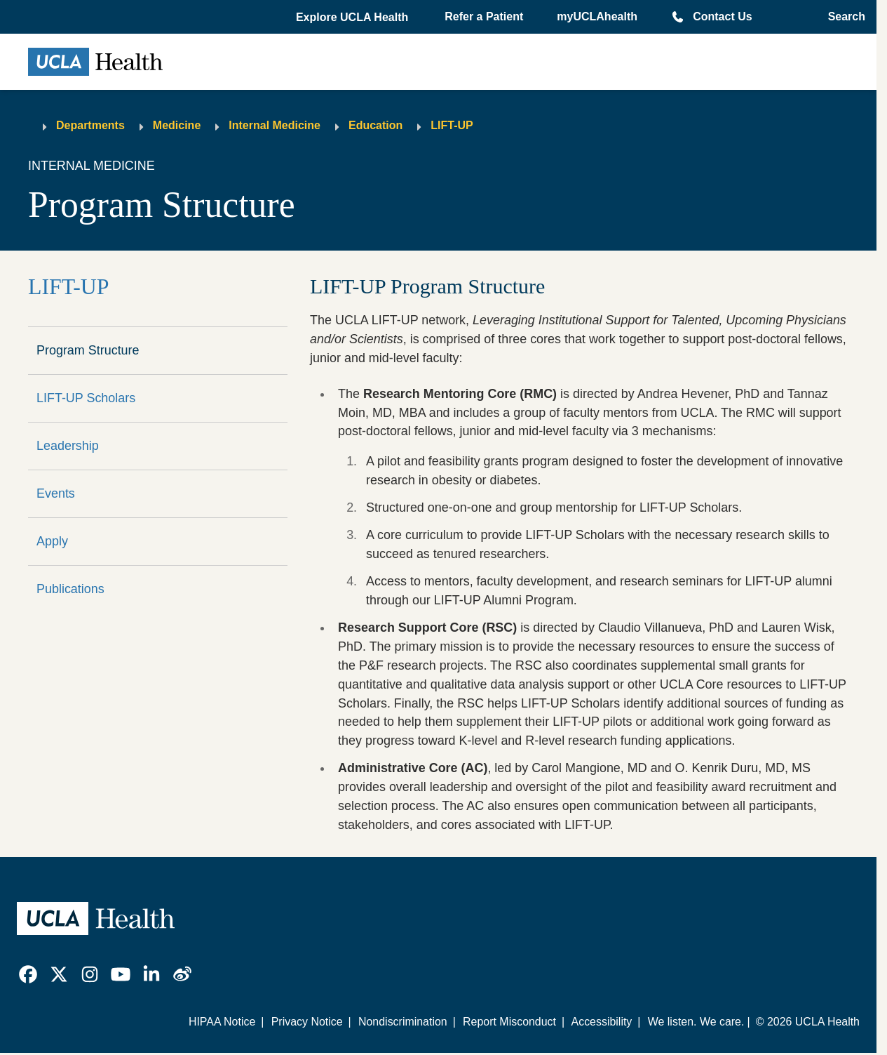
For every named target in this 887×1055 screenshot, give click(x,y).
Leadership (67, 446)
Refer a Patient (484, 16)
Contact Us (722, 16)
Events (55, 493)
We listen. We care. (696, 1022)
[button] (353, 18)
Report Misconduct (509, 1022)
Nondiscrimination (402, 1022)
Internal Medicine (274, 125)
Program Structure (88, 350)
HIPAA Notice (222, 1022)
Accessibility (601, 1022)
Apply (52, 541)
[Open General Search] (842, 17)
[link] (28, 974)
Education (375, 125)
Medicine (177, 125)
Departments (90, 125)
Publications (70, 589)
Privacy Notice (307, 1022)
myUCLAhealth (597, 16)
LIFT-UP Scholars (85, 398)
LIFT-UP (452, 125)
